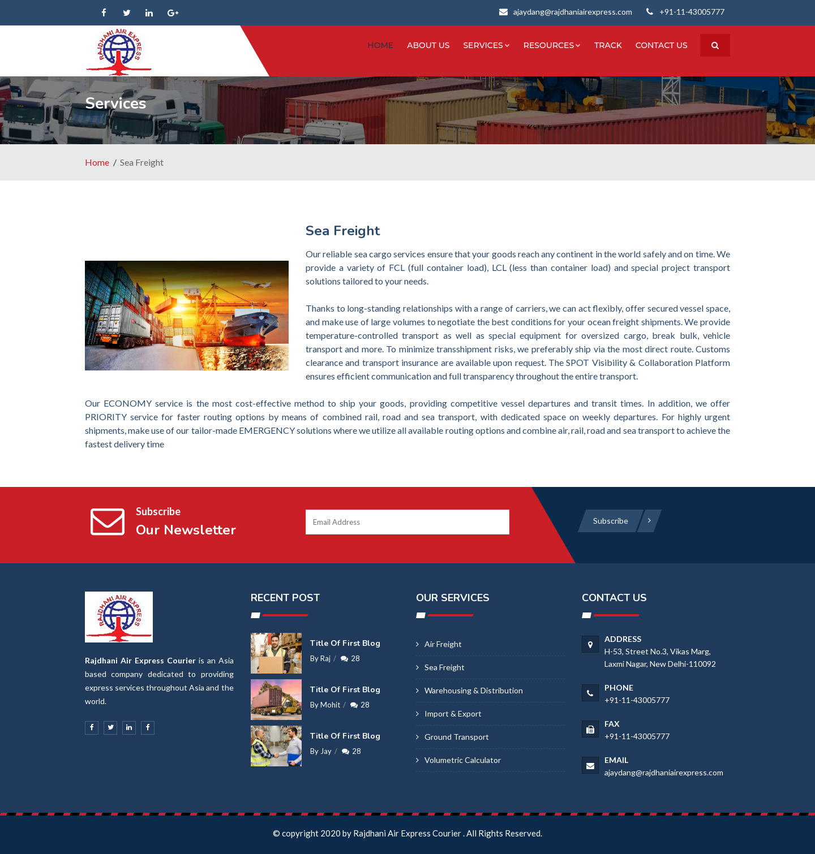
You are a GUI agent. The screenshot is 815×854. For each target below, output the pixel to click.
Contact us (662, 45)
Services (487, 45)
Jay (326, 751)
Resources (552, 45)
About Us (428, 45)
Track (608, 45)
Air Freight (443, 644)
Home (381, 45)
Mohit (330, 704)
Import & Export (453, 713)
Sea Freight (444, 667)
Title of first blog (345, 643)
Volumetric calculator (462, 760)
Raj (325, 658)
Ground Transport (456, 736)
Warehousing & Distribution (473, 690)
